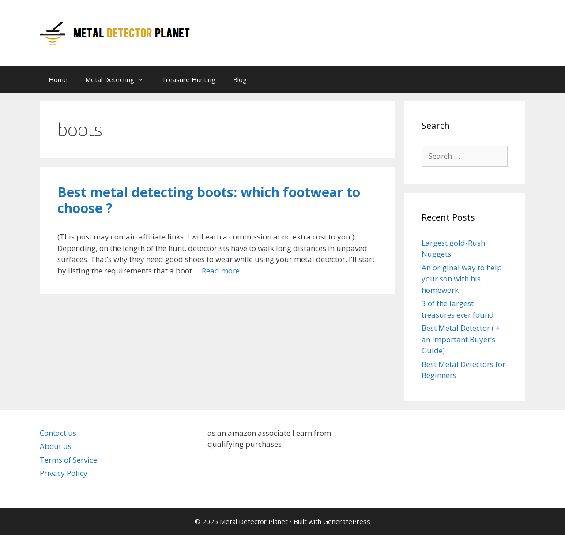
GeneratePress (346, 521)
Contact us (58, 433)
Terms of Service (68, 460)
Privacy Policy (63, 473)
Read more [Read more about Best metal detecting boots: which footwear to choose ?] (221, 271)
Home (58, 79)
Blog (240, 79)
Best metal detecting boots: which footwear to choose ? (208, 200)
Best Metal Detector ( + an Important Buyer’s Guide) (461, 339)
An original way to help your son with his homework (462, 278)
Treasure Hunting (188, 79)
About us (56, 446)
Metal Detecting (119, 79)
